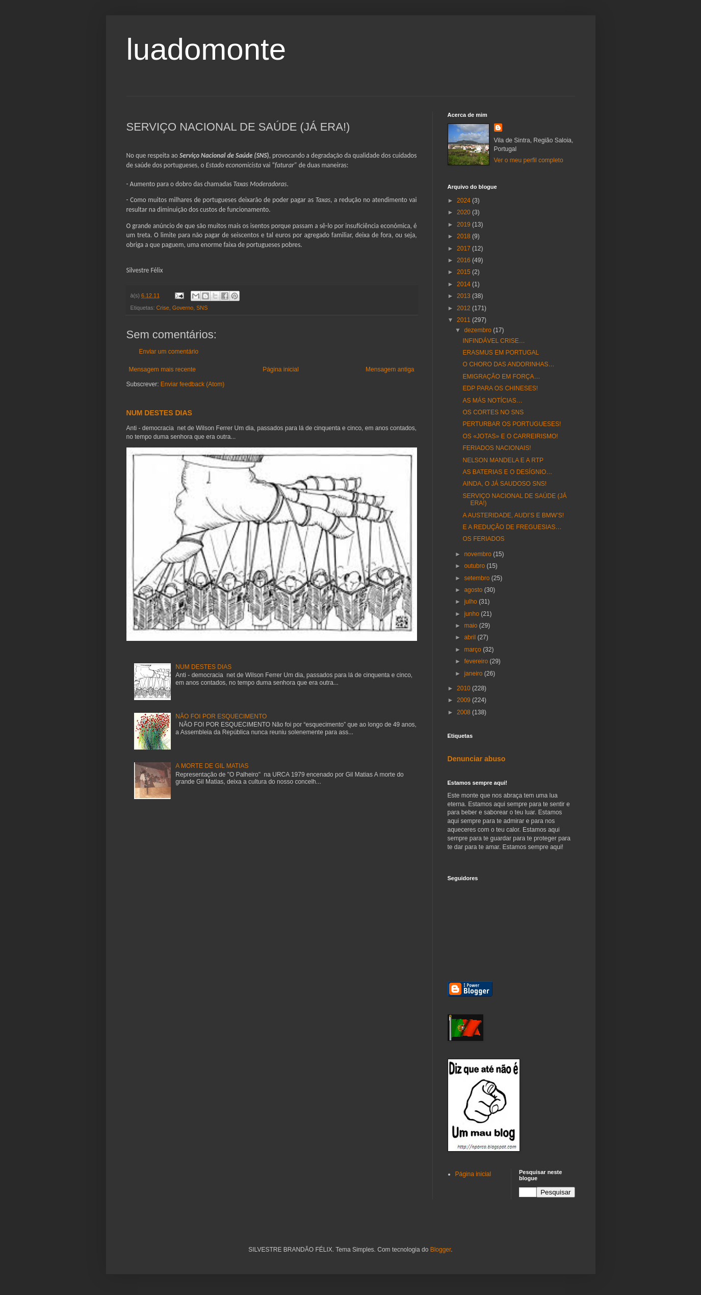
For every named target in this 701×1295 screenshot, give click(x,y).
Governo (182, 308)
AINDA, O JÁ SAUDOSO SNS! (504, 483)
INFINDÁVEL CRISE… (493, 340)
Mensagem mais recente (162, 369)
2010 (464, 688)
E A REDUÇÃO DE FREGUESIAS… (511, 527)
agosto (474, 589)
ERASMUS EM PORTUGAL (500, 352)
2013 (464, 296)
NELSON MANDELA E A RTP (502, 460)
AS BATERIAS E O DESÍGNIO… (507, 472)
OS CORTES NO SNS (493, 412)
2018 (464, 236)
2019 (464, 224)
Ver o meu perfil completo (528, 160)
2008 (464, 712)
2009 (464, 700)
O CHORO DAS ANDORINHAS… (508, 364)
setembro (477, 578)
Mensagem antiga (390, 369)
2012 (464, 308)
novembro (478, 554)
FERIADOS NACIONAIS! (496, 448)
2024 (464, 200)
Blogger (440, 1249)
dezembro (478, 330)
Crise (163, 308)
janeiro (474, 673)
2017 (464, 248)
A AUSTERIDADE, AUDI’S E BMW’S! (513, 515)
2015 (464, 272)
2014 (464, 284)
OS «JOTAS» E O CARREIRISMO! (510, 436)
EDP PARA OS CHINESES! (500, 388)
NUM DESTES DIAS (159, 413)
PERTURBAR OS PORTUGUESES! (511, 424)
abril (470, 637)
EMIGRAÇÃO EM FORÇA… (501, 376)
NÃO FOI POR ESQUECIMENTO (221, 716)
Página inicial (281, 369)
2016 (464, 260)
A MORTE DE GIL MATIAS (211, 765)
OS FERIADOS (483, 538)
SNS (201, 308)
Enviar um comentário (169, 351)
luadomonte (206, 49)
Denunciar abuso (477, 759)
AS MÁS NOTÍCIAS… (492, 400)
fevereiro (476, 661)
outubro (475, 565)
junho (472, 613)
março (473, 649)
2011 (464, 319)
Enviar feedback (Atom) (192, 384)
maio (471, 625)
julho (471, 601)
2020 (464, 212)
